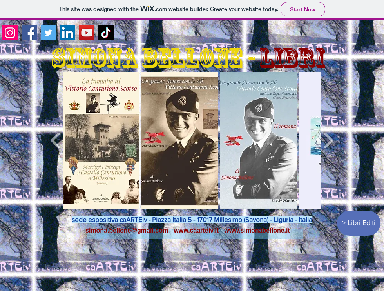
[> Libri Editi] (358, 223)
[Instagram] (10, 32)
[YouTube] (86, 32)
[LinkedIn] (67, 32)
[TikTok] (106, 32)
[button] (101, 140)
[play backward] (56, 140)
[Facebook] (29, 32)
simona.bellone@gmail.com (126, 230)
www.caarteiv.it (196, 230)
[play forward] (328, 140)
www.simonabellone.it (257, 230)
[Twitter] (48, 32)
